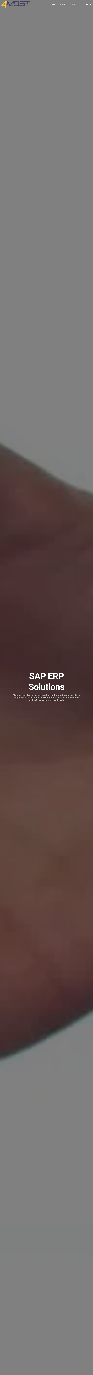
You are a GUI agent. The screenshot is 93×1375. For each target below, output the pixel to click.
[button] (81, 4)
